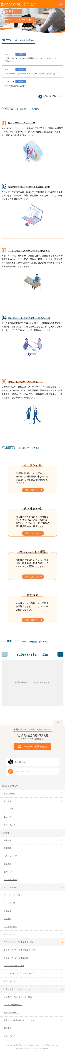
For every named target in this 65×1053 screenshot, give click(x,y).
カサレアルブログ (22, 771)
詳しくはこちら (32, 490)
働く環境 (7, 864)
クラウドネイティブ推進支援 (16, 958)
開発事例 (7, 1028)
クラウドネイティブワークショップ (19, 973)
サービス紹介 (9, 809)
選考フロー (8, 872)
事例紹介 (7, 911)
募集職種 (7, 848)
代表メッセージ (10, 856)
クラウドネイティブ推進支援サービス (20, 950)
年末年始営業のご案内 (15, 86)
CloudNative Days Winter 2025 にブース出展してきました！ (31, 74)
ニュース (7, 817)
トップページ (9, 793)
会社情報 (7, 801)
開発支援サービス (11, 1012)
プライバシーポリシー (33, 1045)
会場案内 (7, 919)
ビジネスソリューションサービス (18, 997)
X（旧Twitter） (21, 762)
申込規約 (46, 1045)
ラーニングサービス (12, 895)
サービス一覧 (9, 903)
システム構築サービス (13, 1005)
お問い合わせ (9, 825)
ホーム (9, 1045)
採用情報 (7, 840)
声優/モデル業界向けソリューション (19, 1020)
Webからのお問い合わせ (35, 747)
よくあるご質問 (10, 880)
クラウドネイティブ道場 (14, 966)
